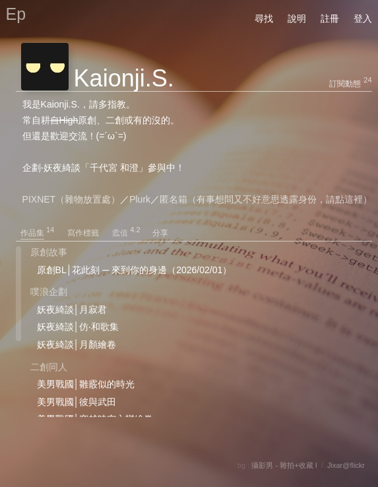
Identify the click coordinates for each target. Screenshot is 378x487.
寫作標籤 (88, 233)
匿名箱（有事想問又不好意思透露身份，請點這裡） (266, 199)
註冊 (330, 18)
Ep (16, 14)
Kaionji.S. (124, 78)
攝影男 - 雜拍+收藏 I (284, 465)
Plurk (139, 199)
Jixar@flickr (346, 465)
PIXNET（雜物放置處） (71, 199)
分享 (160, 233)
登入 (363, 18)
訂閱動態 (345, 83)
